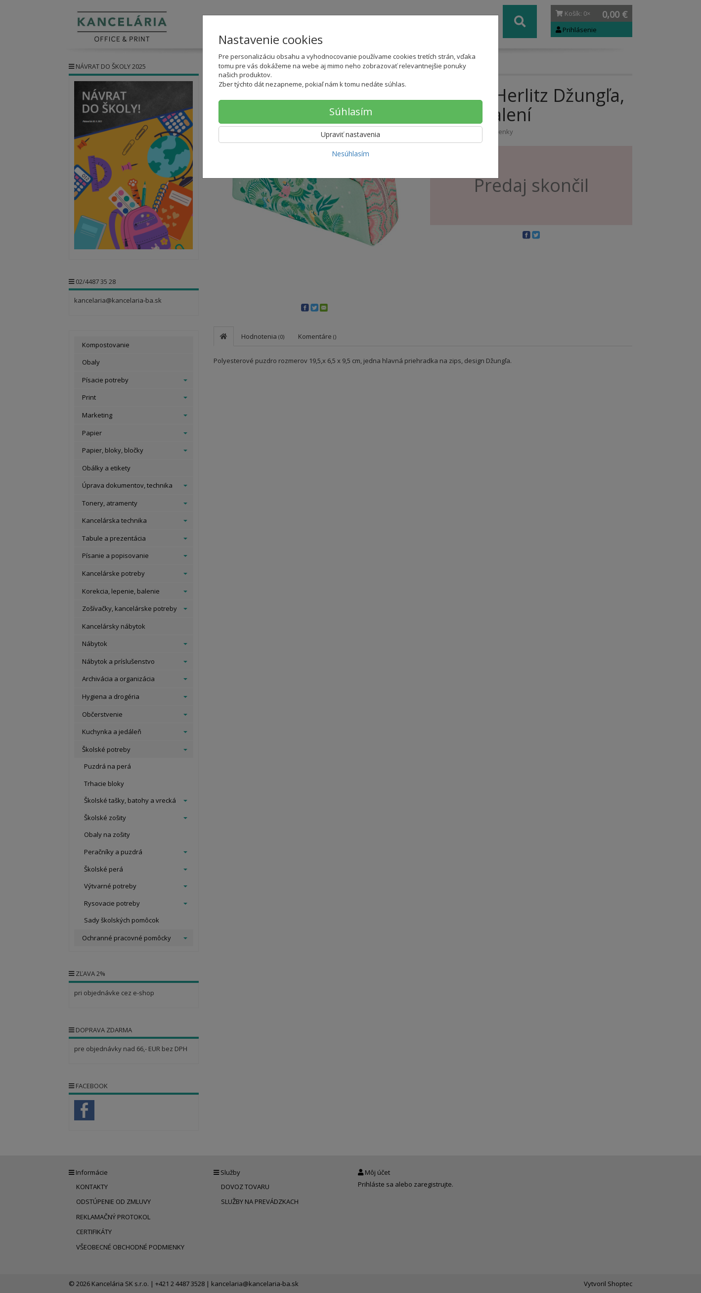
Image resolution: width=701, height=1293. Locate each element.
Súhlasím (350, 111)
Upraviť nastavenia (350, 134)
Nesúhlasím (350, 153)
